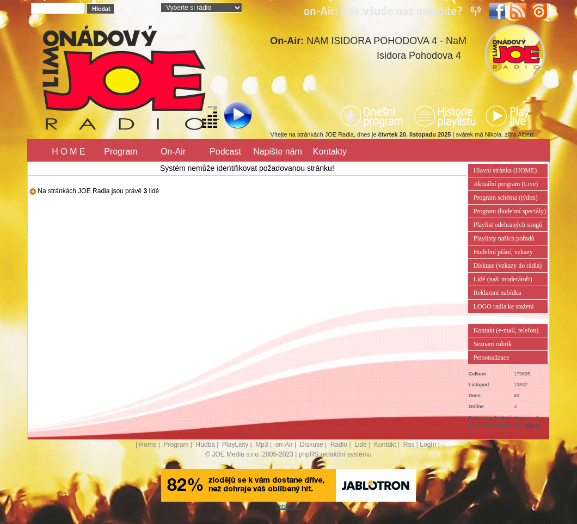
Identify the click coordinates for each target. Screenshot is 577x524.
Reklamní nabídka (497, 293)
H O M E (68, 151)
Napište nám (277, 151)
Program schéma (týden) (506, 197)
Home (147, 444)
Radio (338, 444)
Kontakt (385, 444)
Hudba (205, 444)
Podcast (225, 151)
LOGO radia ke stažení (504, 306)
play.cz (532, 425)
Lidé (360, 444)
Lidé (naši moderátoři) (503, 279)
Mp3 (261, 444)
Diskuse (311, 444)
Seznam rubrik (493, 344)
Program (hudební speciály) (510, 211)
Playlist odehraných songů (508, 225)
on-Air (284, 444)
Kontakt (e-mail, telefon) (506, 330)
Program (120, 151)
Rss (409, 444)
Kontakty (330, 151)
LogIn (428, 444)
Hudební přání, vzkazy (503, 252)
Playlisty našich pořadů (504, 238)
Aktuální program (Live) (506, 184)
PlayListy (235, 444)
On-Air (173, 151)
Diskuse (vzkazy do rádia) (508, 265)
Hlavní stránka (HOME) (505, 170)
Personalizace (492, 357)
